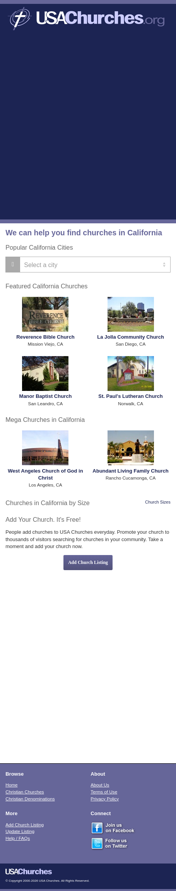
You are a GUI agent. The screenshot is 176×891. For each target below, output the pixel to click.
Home (11, 784)
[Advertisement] (88, 127)
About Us (100, 784)
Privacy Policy (105, 798)
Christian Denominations (30, 798)
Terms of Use (104, 791)
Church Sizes (158, 502)
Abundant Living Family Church (130, 471)
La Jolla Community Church (130, 337)
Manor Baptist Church (45, 396)
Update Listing (19, 831)
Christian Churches (24, 791)
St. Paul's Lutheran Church (130, 396)
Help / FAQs (17, 838)
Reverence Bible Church (45, 337)
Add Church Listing (88, 562)
